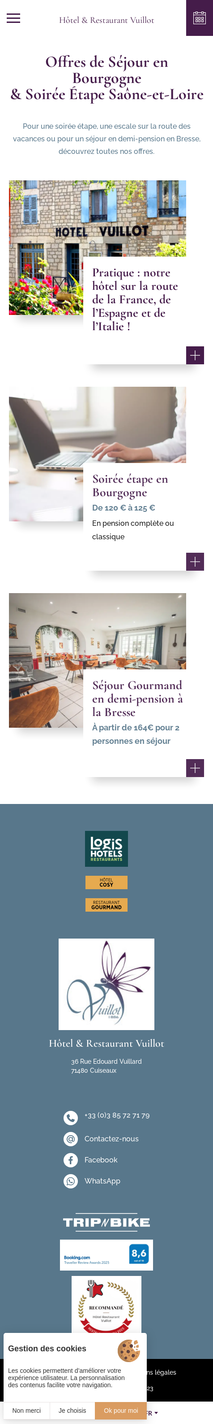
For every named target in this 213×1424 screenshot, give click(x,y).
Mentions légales (151, 1372)
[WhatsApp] (106, 1181)
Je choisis (72, 1410)
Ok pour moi (121, 1410)
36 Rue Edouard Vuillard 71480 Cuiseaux (106, 1066)
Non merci (26, 1410)
